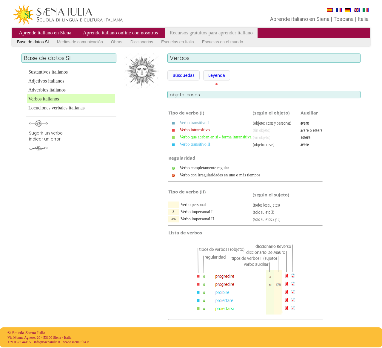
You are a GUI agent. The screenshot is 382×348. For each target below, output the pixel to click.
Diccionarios (141, 41)
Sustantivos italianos (48, 71)
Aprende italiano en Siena (45, 33)
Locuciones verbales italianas (56, 107)
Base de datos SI (33, 41)
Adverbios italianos (47, 89)
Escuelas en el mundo (222, 41)
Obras (116, 41)
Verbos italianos (43, 98)
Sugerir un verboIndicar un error (46, 136)
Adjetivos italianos (46, 80)
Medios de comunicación (80, 41)
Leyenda (216, 75)
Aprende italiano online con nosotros (120, 33)
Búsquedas (183, 75)
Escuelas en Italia (177, 41)
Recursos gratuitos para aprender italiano (211, 33)
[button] (183, 75)
